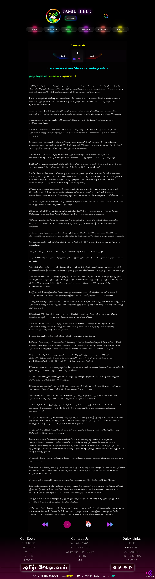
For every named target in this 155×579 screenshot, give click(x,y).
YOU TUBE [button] (28, 556)
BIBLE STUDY (86, 29)
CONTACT (120, 29)
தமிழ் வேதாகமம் (38, 76)
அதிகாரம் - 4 (69, 76)
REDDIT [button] (28, 560)
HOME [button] (131, 543)
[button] (53, 16)
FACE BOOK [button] (28, 543)
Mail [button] (80, 560)
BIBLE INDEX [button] (131, 547)
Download (70, 18)
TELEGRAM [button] (80, 556)
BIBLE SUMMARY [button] (131, 556)
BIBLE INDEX (51, 29)
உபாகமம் (54, 76)
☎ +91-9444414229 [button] (88, 575)
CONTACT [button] (131, 560)
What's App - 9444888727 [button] (80, 551)
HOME (34, 29)
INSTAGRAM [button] (28, 547)
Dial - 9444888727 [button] (80, 543)
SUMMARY (69, 29)
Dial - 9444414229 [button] (80, 547)
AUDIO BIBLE (103, 29)
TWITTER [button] (28, 551)
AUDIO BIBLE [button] (131, 551)
